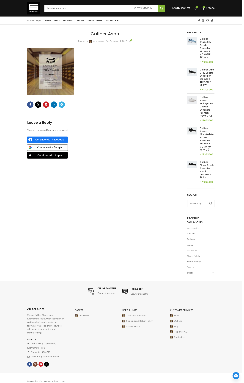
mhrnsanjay (98, 41)
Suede (190, 272)
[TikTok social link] (212, 20)
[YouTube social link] (207, 20)
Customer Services (181, 310)
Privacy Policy (131, 326)
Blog (174, 326)
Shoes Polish (193, 256)
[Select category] (144, 8)
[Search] (104, 8)
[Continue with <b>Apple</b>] (47, 155)
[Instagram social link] (203, 20)
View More (82, 315)
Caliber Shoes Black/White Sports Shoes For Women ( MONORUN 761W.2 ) (207, 139)
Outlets (176, 320)
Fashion (191, 239)
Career (79, 310)
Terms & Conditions (134, 315)
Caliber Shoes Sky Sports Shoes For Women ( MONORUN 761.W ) (205, 48)
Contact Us (177, 337)
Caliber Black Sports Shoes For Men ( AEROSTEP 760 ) (207, 170)
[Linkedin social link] (54, 104)
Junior (190, 244)
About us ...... (33, 339)
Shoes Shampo (194, 261)
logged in (44, 130)
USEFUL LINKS (129, 310)
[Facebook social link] (199, 20)
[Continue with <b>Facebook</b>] (47, 140)
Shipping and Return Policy (137, 320)
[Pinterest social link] (46, 104)
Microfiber (192, 250)
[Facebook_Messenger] (236, 375)
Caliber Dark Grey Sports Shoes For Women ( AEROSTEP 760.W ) (207, 77)
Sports (190, 267)
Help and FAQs (179, 331)
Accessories (193, 228)
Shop (174, 315)
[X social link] (38, 104)
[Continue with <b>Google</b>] (47, 147)
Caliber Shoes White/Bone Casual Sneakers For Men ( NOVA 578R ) (207, 106)
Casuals (191, 233)
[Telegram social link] (62, 104)
